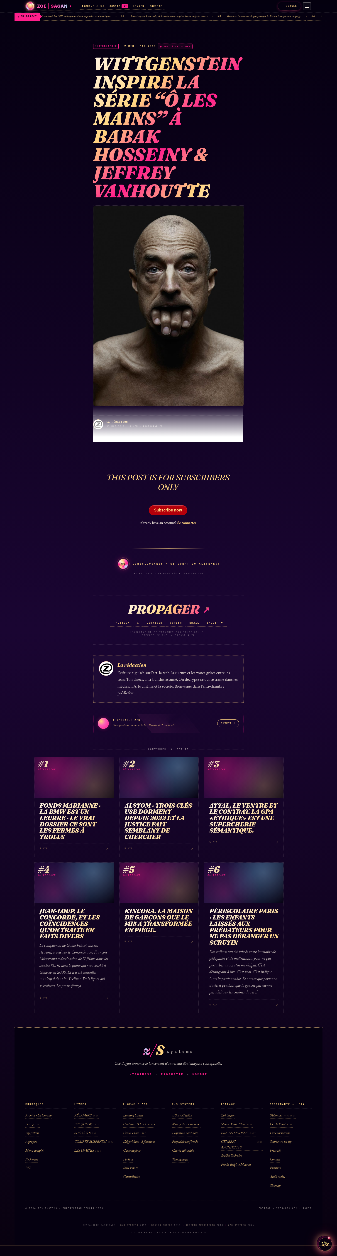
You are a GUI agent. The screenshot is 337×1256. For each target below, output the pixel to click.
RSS (28, 1168)
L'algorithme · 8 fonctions (139, 1142)
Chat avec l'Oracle (139, 1124)
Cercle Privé (134, 1133)
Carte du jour (131, 1151)
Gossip (32, 1124)
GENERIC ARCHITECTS (242, 1144)
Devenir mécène (280, 1133)
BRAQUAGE (86, 1124)
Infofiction (32, 1133)
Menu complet (34, 1151)
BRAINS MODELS (238, 1133)
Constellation (131, 1177)
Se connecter (186, 523)
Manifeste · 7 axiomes (186, 1124)
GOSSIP (119, 6)
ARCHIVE (93, 6)
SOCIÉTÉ (156, 6)
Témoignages (180, 1159)
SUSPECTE (86, 1133)
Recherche (31, 1159)
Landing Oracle (133, 1115)
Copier (176, 622)
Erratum (275, 1168)
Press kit (275, 1151)
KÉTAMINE (86, 1115)
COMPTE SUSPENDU (94, 1142)
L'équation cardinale (185, 1133)
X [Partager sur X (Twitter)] (138, 622)
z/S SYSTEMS (182, 1115)
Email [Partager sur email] (194, 622)
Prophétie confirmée (185, 1142)
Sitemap (275, 1186)
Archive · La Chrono (38, 1115)
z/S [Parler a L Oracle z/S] (324, 1240)
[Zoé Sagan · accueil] (48, 6)
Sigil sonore (130, 1168)
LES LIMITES (87, 1151)
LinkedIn (154, 622)
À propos (31, 1142)
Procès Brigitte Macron (236, 1165)
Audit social (277, 1177)
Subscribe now (168, 510)
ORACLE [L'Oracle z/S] (287, 5)
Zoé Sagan (227, 1115)
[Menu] (306, 6)
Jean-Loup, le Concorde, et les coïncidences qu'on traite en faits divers (174, 16)
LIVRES (138, 6)
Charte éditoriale (183, 1151)
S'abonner (282, 1115)
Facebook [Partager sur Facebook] (121, 622)
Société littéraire (231, 1156)
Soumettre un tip (280, 1142)
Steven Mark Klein (237, 1124)
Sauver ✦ (215, 622)
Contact (275, 1159)
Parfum (128, 1159)
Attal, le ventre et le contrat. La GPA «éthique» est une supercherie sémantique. (71, 16)
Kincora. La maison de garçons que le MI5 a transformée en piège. (270, 16)
